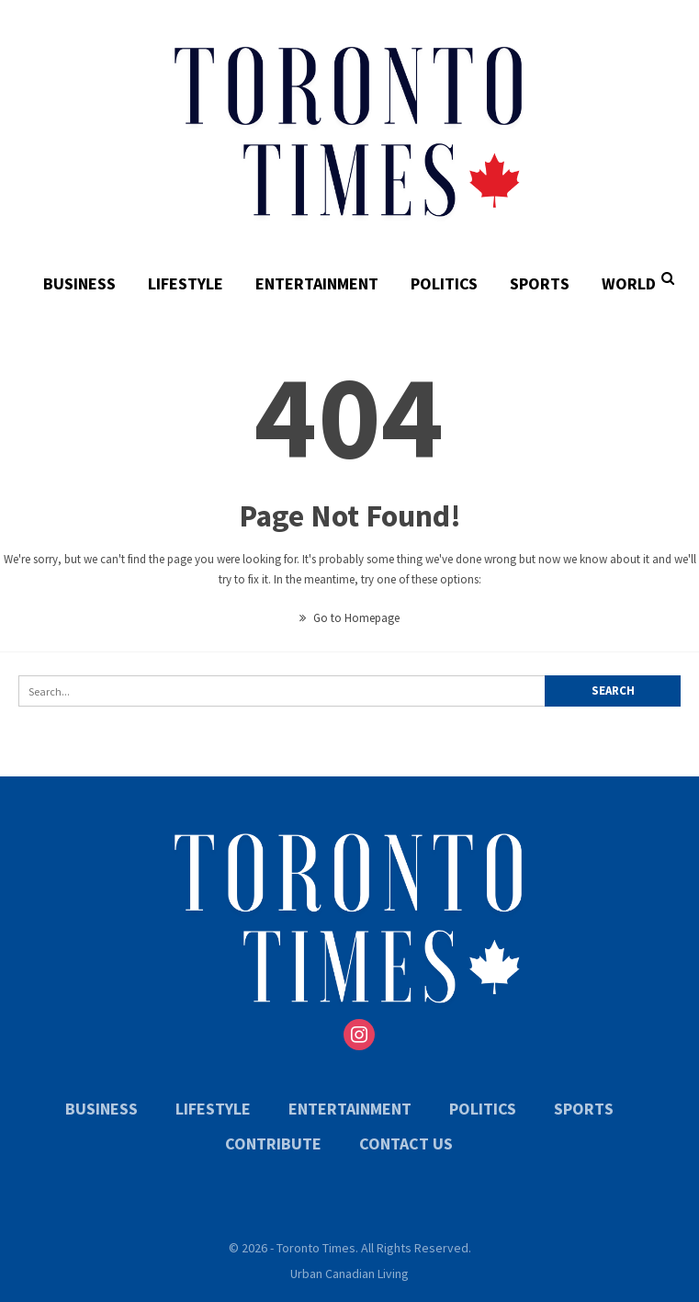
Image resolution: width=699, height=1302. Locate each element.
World (629, 283)
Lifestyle (185, 283)
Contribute (273, 1143)
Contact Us (406, 1143)
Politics (444, 283)
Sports (539, 283)
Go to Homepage (349, 618)
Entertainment (316, 283)
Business (79, 283)
